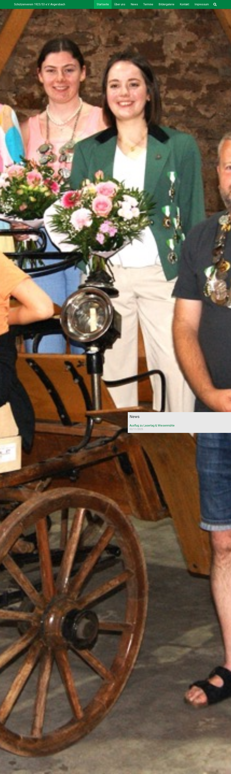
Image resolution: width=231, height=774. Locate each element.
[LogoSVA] (172, 388)
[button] (215, 4)
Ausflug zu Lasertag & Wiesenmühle (151, 425)
